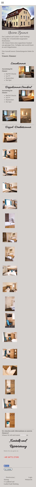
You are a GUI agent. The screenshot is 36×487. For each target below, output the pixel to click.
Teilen (6, 466)
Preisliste (23, 435)
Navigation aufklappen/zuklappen (18, 2)
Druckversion (9, 477)
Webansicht (28, 479)
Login (30, 477)
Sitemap (6, 479)
